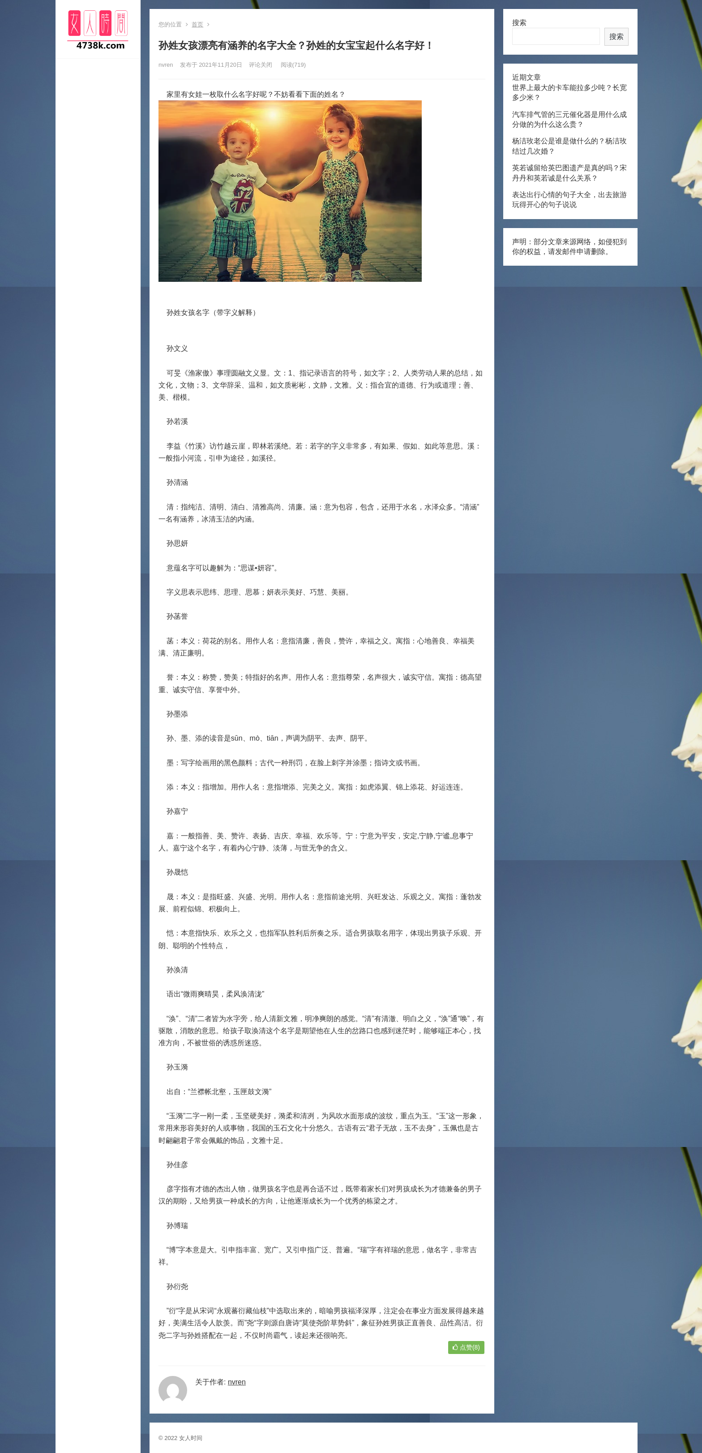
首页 (197, 24)
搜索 (519, 22)
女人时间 (190, 1438)
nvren (165, 64)
